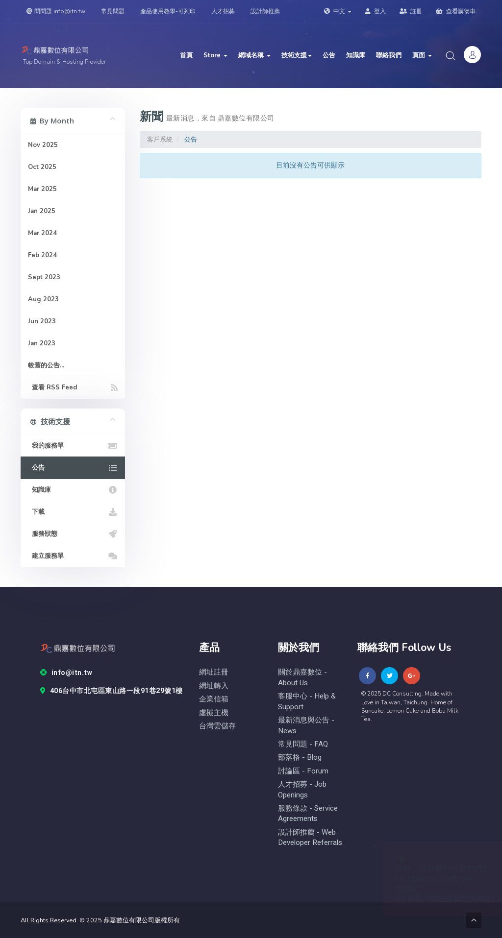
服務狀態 (73, 534)
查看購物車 (456, 11)
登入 (375, 11)
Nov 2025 (43, 145)
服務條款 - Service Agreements (308, 813)
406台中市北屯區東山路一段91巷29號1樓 (111, 691)
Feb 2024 (42, 255)
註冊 (411, 11)
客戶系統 (160, 139)
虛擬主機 (213, 713)
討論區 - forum (303, 771)
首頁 (186, 55)
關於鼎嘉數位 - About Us (302, 677)
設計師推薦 (265, 11)
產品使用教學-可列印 (168, 11)
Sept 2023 (44, 277)
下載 (73, 512)
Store (215, 55)
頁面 (422, 55)
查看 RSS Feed (73, 387)
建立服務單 (73, 556)
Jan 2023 (41, 343)
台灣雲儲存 (217, 726)
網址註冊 (213, 672)
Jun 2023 (42, 321)
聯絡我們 (389, 55)
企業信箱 (213, 699)
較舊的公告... (46, 365)
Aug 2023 (43, 299)
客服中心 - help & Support (307, 701)
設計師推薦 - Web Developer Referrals (310, 837)
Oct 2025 (42, 167)
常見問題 (113, 11)
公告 (329, 55)
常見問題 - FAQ (303, 744)
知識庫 (355, 55)
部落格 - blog (300, 757)
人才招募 (223, 11)
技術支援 (296, 55)
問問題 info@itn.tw (55, 11)
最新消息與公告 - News (306, 725)
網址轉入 (213, 686)
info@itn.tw (66, 673)
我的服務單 (73, 446)
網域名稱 (254, 55)
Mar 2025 (42, 189)
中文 (337, 11)
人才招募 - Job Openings (302, 789)
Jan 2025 (41, 211)
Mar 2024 (42, 233)
